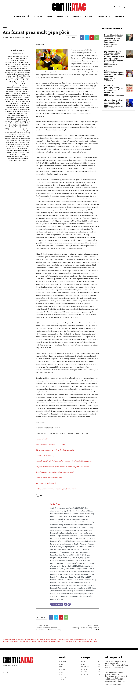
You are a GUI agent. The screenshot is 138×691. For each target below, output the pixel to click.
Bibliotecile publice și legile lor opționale (50, 444)
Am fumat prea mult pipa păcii (46, 483)
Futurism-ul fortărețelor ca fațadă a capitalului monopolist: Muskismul (114, 73)
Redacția (111, 95)
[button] (124, 7)
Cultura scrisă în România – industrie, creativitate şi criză (48, 629)
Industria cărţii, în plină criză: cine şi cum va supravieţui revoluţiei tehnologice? (64, 461)
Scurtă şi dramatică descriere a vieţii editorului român (55, 472)
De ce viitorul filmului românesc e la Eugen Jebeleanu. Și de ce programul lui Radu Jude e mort (113, 38)
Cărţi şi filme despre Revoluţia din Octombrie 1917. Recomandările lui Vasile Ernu (116, 663)
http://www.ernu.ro (18, 53)
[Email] (65, 604)
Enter (5, 27)
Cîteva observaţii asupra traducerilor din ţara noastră (55, 450)
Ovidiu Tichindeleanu (115, 106)
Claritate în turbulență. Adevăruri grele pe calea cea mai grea (114, 102)
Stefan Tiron (113, 79)
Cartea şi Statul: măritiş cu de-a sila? (49, 478)
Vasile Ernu (8, 38)
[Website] (69, 604)
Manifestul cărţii (41, 439)
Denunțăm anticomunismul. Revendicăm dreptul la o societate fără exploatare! (114, 89)
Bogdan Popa (113, 45)
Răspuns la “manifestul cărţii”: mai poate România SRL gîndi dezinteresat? (62, 467)
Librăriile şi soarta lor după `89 (47, 455)
